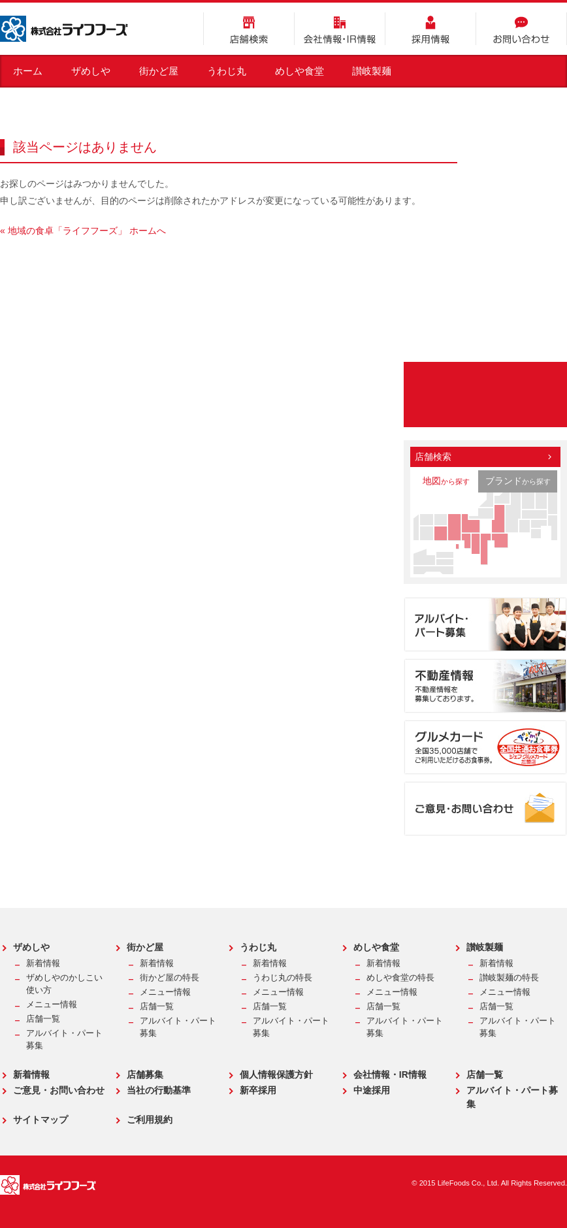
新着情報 (43, 963)
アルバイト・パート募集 (64, 1039)
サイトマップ (40, 1119)
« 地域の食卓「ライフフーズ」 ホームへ (83, 230)
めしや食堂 (299, 70)
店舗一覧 (43, 1019)
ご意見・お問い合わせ (59, 1090)
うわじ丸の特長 (282, 977)
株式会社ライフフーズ (64, 29)
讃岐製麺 (371, 70)
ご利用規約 (149, 1119)
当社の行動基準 (159, 1090)
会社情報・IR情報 (340, 28)
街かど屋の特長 (169, 977)
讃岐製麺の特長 (509, 977)
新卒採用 (258, 1090)
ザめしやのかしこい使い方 (64, 984)
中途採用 (371, 1090)
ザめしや (90, 70)
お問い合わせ (521, 28)
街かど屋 (158, 70)
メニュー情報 (51, 1004)
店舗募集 (145, 1074)
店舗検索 (249, 28)
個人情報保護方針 (276, 1074)
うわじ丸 (226, 70)
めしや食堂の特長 (400, 977)
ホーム (27, 70)
